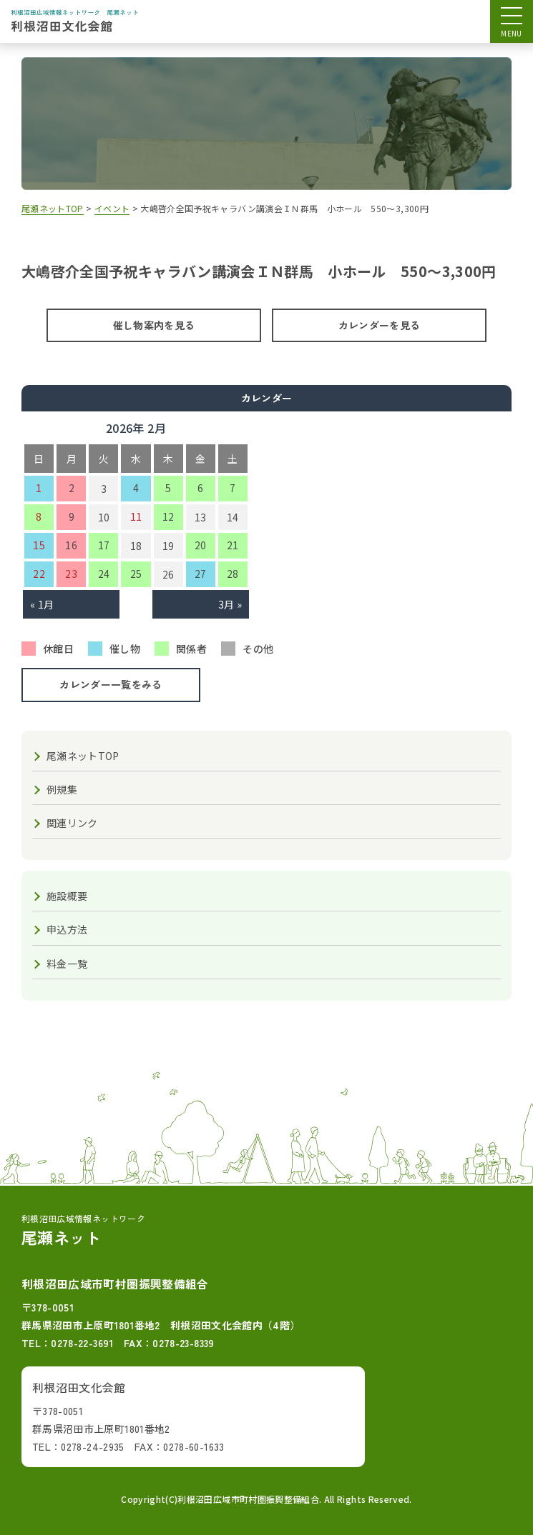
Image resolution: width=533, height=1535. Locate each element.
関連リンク (72, 823)
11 (136, 516)
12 (168, 516)
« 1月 (42, 604)
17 (104, 545)
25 (136, 573)
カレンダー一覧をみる (110, 684)
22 (39, 573)
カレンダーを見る (379, 325)
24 (104, 573)
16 (71, 545)
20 (201, 545)
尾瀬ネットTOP (83, 756)
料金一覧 (67, 963)
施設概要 (67, 896)
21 (233, 545)
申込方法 (67, 929)
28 (233, 573)
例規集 (62, 789)
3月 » (230, 604)
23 (71, 573)
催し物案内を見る (154, 325)
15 (39, 545)
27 (201, 573)
